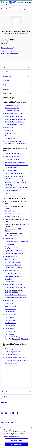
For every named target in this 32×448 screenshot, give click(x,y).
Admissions (5, 397)
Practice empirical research (13, 273)
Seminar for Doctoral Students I (14, 116)
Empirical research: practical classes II (16, 241)
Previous (6, 371)
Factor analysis (9, 244)
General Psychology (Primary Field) (15, 253)
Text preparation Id (10, 325)
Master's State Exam (11, 256)
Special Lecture (9, 127)
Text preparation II (10, 136)
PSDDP (7, 231)
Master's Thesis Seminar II (13, 265)
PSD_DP (20, 229)
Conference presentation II (13, 156)
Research (4, 402)
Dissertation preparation (12, 159)
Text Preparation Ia (10, 311)
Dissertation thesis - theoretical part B (16, 165)
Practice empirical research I (13, 276)
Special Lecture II (10, 303)
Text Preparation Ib (10, 317)
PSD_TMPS (16, 143)
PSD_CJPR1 (12, 251)
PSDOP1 (7, 203)
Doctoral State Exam (11, 238)
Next (27, 371)
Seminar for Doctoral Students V (14, 122)
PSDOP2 (7, 208)
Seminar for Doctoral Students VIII (15, 295)
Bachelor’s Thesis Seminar (13, 214)
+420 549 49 (6, 51)
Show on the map (7, 48)
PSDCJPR (19, 251)
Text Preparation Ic (10, 323)
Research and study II (11, 105)
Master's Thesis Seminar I (13, 262)
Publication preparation (12, 190)
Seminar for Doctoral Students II (14, 284)
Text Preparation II (10, 139)
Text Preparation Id (10, 328)
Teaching (7, 193)
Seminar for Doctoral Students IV (15, 287)
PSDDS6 (15, 292)
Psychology (8, 279)
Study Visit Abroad (10, 133)
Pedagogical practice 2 (12, 270)
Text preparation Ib (10, 314)
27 (18, 379)
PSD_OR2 (25, 224)
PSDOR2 (7, 226)
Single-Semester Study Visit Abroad (15, 297)
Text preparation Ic (10, 320)
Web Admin (4, 422)
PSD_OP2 (23, 206)
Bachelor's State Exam (12, 216)
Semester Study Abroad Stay (13, 113)
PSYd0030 (16, 183)
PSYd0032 (8, 185)
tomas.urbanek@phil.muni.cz (10, 53)
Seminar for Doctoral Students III (15, 119)
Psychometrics (9, 281)
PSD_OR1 (25, 219)
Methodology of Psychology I (13, 267)
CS (22, 3)
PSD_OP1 (23, 201)
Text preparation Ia (10, 309)
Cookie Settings (13, 439)
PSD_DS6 (8, 292)
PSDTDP (15, 235)
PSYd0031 (23, 183)
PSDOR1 (7, 221)
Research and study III (12, 108)
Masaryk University (10, 420)
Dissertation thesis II (11, 170)
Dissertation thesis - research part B (16, 162)
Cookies (10, 422)
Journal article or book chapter (14, 173)
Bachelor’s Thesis (10, 211)
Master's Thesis (9, 259)
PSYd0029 (8, 183)
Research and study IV (12, 110)
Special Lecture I (10, 130)
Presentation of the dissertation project (16, 187)
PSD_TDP (8, 235)
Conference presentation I (13, 153)
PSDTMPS (24, 143)
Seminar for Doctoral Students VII (15, 124)
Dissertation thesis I (11, 167)
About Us (4, 392)
